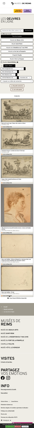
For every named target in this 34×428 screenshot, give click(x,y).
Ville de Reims (4, 401)
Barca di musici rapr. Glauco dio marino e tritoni (13, 123)
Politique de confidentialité (7, 411)
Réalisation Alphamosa (6, 404)
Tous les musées (17, 36)
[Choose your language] (6, 420)
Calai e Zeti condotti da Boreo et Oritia (11, 179)
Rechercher (28, 30)
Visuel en (10, 62)
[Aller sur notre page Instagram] (8, 378)
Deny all (18, 426)
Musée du (17, 51)
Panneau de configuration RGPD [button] (9, 417)
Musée (27, 11)
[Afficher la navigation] (4, 3)
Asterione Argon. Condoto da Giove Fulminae (13, 150)
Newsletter (4, 393)
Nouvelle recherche (17, 86)
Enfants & (6, 362)
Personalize (25, 426)
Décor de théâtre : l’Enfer (8, 292)
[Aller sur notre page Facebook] (3, 378)
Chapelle (17, 55)
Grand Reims (14, 401)
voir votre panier (17, 89)
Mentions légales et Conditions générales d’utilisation (14, 408)
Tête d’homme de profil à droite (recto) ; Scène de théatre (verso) (16, 228)
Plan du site (4, 414)
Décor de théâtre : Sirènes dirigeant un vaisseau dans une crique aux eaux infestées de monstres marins (16, 260)
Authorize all (9, 426)
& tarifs (8, 390)
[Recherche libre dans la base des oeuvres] (12, 30)
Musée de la (17, 47)
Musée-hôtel (17, 59)
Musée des (18, 11)
